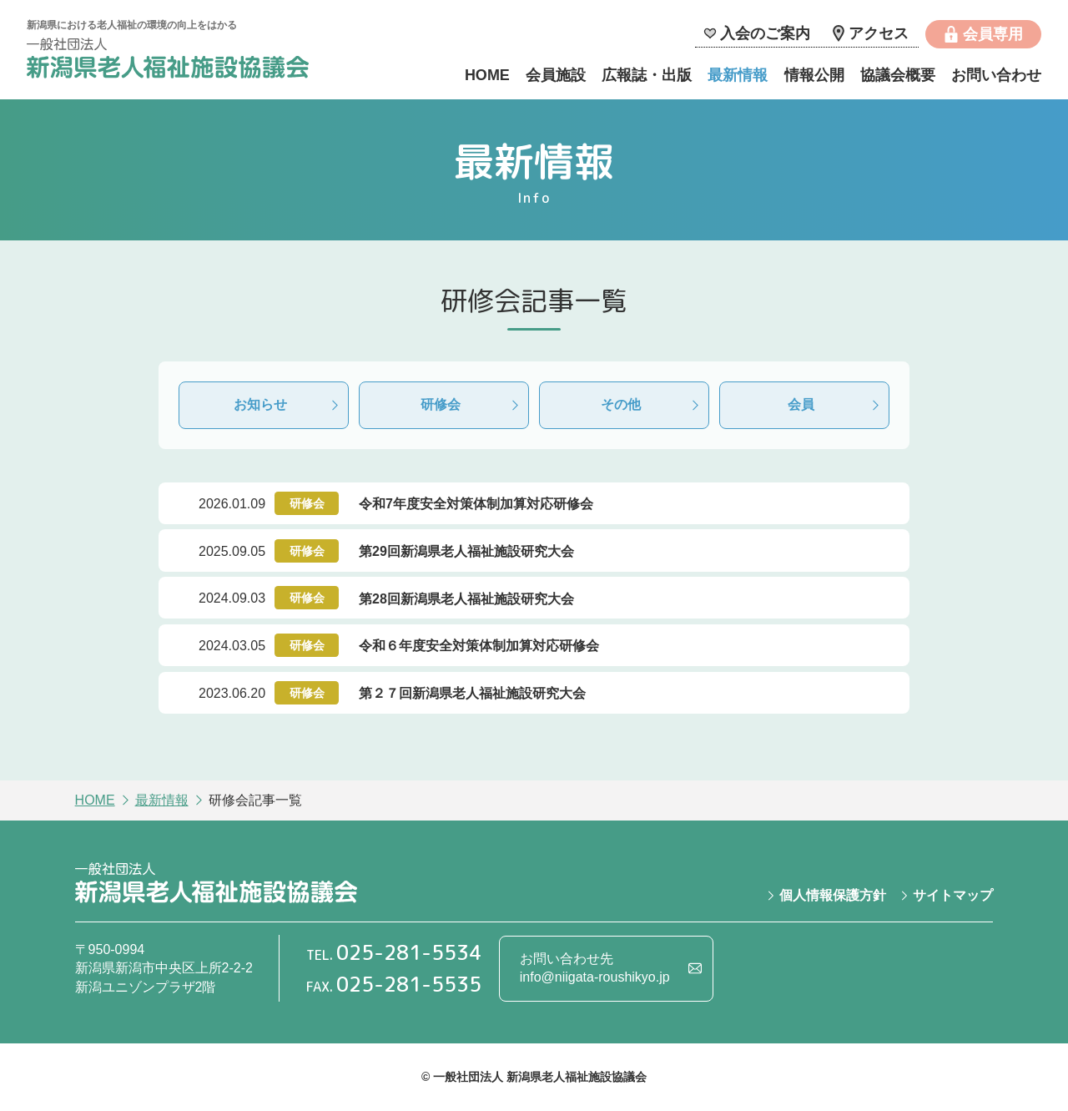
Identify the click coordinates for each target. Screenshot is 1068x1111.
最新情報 (738, 75)
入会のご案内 (765, 33)
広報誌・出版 (647, 75)
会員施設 (556, 75)
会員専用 (993, 34)
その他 (621, 404)
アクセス (879, 33)
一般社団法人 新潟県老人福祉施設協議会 (168, 60)
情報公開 (814, 75)
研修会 (441, 404)
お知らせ (260, 404)
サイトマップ (953, 895)
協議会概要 (897, 75)
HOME (487, 75)
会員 (801, 404)
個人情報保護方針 (832, 895)
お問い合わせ (996, 75)
